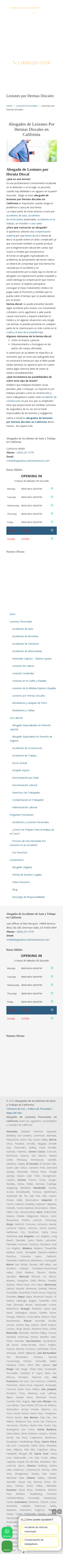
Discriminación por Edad (25, 777)
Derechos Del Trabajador (26, 792)
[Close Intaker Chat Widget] (59, 1511)
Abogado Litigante (22, 867)
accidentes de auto (16, 215)
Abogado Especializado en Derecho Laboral (30, 727)
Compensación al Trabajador (28, 799)
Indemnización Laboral (24, 807)
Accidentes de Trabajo (24, 755)
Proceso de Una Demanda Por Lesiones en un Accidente (28, 843)
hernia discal (31, 235)
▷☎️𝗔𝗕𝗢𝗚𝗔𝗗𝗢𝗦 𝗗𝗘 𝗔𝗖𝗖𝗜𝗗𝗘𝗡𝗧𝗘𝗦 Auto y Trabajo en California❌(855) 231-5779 (31, 41)
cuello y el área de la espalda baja (24, 332)
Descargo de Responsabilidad (28, 897)
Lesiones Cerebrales (23, 673)
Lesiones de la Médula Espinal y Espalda (34, 688)
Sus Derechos (19, 852)
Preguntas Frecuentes (22, 814)
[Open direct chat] (54, 1511)
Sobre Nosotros (21, 882)
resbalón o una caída (30, 223)
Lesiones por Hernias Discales (28, 695)
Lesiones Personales (27, 105)
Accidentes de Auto (22, 628)
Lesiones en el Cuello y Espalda (29, 680)
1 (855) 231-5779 (31, 62)
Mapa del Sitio (14, 1112)
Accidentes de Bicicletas (25, 636)
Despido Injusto (21, 770)
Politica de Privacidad (39, 1108)
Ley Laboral (16, 717)
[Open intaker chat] (24, 1552)
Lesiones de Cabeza (23, 665)
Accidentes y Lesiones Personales (30, 822)
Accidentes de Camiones (25, 643)
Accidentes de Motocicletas (27, 651)
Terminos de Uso (15, 1108)
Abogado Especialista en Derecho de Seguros (31, 738)
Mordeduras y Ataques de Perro (29, 703)
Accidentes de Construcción (27, 748)
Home (9, 105)
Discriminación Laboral (24, 785)
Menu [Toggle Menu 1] (13, 80)
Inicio (12, 614)
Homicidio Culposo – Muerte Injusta (31, 658)
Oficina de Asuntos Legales (27, 874)
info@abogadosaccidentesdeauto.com (31, 18)
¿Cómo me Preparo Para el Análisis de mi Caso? (32, 831)
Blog (14, 889)
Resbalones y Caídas (23, 710)
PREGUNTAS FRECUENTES (31, 2)
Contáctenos (17, 860)
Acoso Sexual (19, 763)
